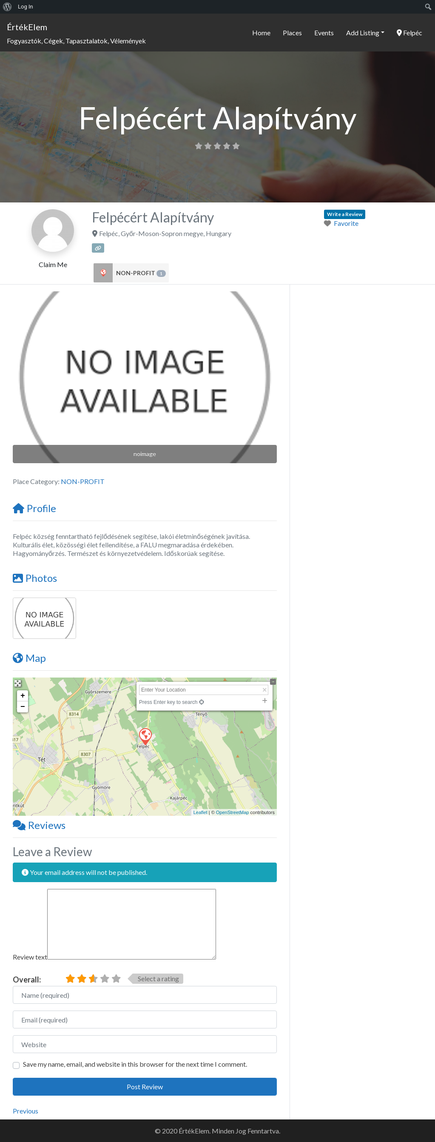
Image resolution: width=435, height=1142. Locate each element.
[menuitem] (7, 7)
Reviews (39, 825)
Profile (34, 508)
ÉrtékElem (27, 27)
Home (261, 32)
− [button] (22, 707)
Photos (35, 578)
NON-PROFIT (141, 273)
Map (29, 658)
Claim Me (53, 264)
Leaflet (200, 812)
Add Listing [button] (362, 32)
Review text (30, 957)
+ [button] (22, 696)
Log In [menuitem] (25, 6)
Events (324, 32)
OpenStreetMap (232, 812)
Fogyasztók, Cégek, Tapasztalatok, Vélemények (76, 41)
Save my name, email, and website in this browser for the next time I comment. (135, 1064)
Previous (25, 1111)
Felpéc (409, 32)
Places (292, 32)
